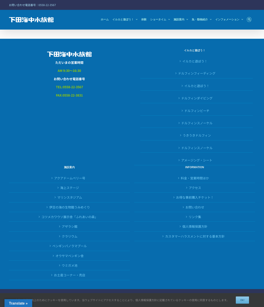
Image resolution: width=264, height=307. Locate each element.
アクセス (195, 187)
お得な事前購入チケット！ (195, 197)
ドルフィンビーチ (196, 110)
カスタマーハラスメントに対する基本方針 (195, 236)
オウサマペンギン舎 (69, 255)
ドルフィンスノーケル (197, 123)
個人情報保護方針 (194, 226)
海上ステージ (69, 187)
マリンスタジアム (69, 197)
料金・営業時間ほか (195, 178)
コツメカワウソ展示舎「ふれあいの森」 (69, 217)
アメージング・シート (196, 160)
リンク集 (195, 217)
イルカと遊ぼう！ (194, 61)
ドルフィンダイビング (197, 98)
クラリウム (69, 236)
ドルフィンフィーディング (196, 73)
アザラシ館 (69, 226)
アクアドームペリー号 (69, 178)
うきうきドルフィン (197, 135)
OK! (242, 300)
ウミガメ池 (69, 265)
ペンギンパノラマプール (69, 246)
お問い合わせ (194, 207)
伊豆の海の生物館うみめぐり (69, 207)
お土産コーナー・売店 (69, 275)
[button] (249, 19)
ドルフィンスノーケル (197, 148)
